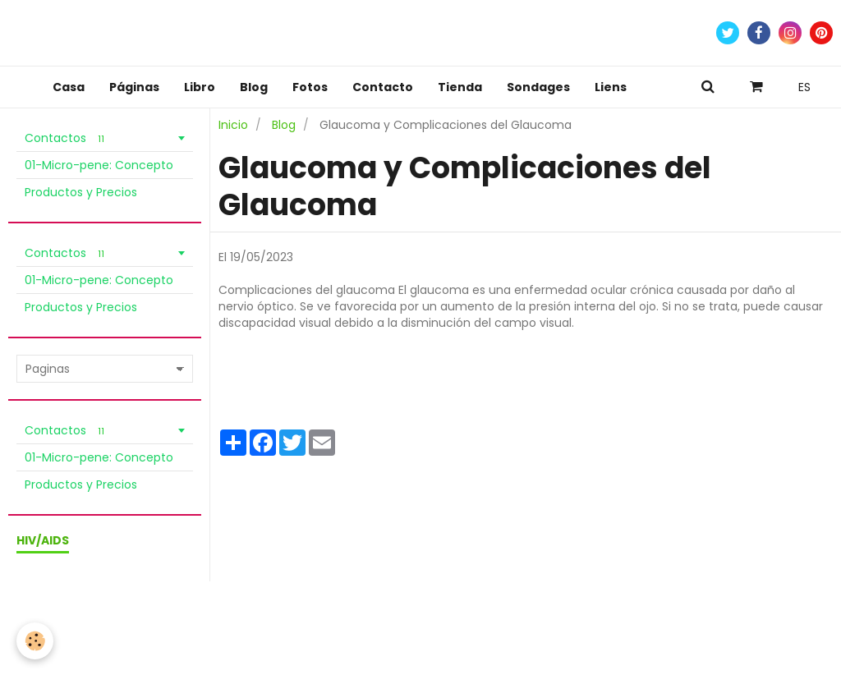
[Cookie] (34, 640)
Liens (611, 87)
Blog (254, 87)
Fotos (310, 87)
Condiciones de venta (84, 611)
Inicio (233, 125)
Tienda (460, 87)
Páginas (134, 87)
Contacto (382, 87)
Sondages (538, 87)
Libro (199, 87)
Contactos (67, 138)
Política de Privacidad (213, 611)
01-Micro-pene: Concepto (99, 165)
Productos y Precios (81, 192)
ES (804, 87)
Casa (69, 87)
